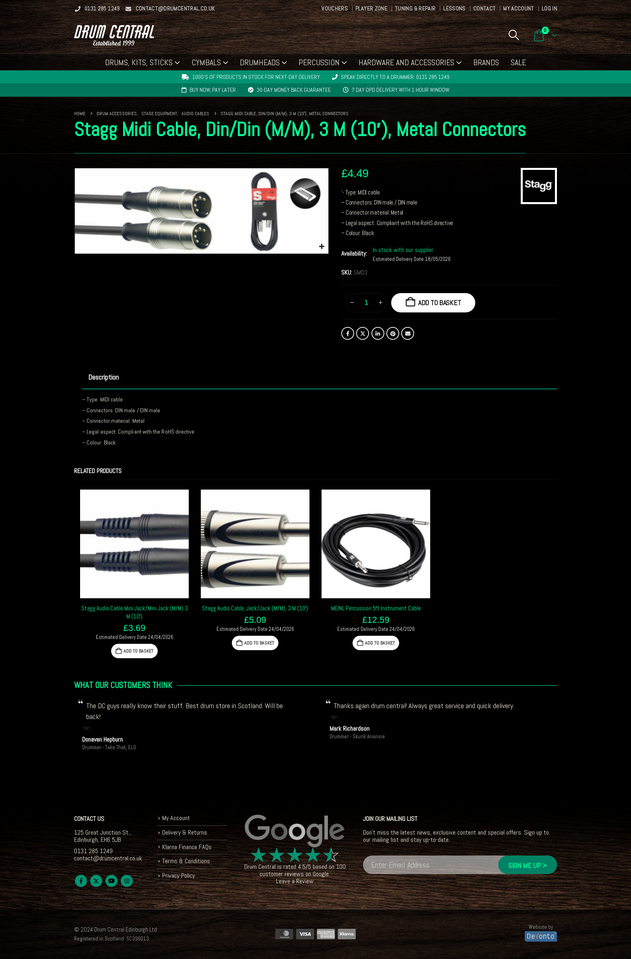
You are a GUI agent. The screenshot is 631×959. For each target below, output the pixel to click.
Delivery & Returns (184, 832)
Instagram (127, 881)
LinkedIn (377, 333)
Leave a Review (294, 881)
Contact (484, 8)
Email (407, 333)
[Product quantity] (366, 302)
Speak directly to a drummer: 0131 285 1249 (395, 77)
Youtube (111, 881)
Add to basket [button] (138, 651)
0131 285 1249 (97, 8)
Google (321, 874)
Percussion (319, 62)
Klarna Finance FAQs (187, 847)
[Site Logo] (114, 35)
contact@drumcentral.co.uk (170, 8)
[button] (513, 35)
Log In (549, 8)
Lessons (454, 8)
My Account (518, 8)
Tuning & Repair (415, 8)
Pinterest (392, 333)
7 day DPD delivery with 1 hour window (401, 89)
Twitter (362, 333)
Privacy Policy (178, 875)
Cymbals (206, 62)
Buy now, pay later (213, 89)
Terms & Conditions (186, 861)
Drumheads (260, 62)
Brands (486, 62)
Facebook (347, 333)
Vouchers (335, 8)
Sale (518, 62)
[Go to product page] (134, 544)
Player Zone (371, 8)
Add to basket (439, 302)
